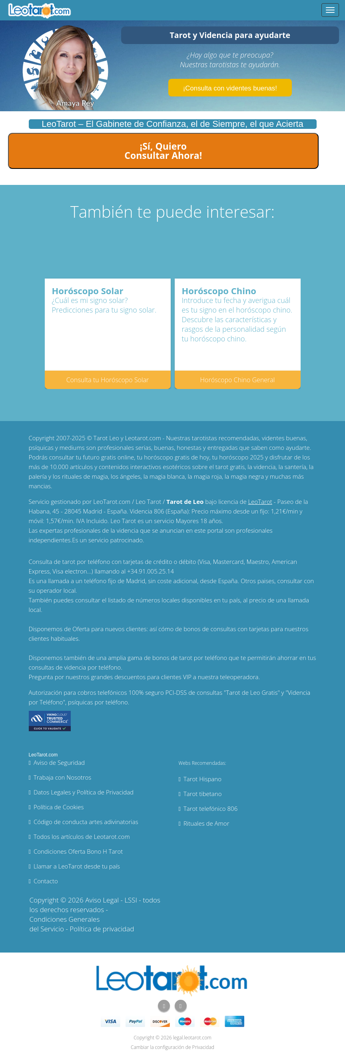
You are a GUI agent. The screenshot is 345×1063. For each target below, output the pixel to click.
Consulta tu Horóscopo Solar (107, 379)
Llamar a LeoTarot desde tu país (77, 866)
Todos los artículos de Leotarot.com (82, 836)
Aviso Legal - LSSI (111, 900)
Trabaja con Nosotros (62, 777)
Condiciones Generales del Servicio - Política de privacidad (82, 924)
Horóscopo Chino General (237, 379)
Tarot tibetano (202, 794)
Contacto (46, 881)
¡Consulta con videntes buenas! (230, 88)
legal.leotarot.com (192, 1037)
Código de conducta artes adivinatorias (86, 822)
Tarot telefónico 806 (210, 808)
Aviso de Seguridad (59, 762)
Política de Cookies (59, 807)
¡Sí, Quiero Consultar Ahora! (163, 151)
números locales (158, 600)
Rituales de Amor (206, 823)
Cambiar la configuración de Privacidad (172, 1047)
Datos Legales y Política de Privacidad (84, 792)
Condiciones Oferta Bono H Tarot (78, 851)
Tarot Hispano (202, 779)
